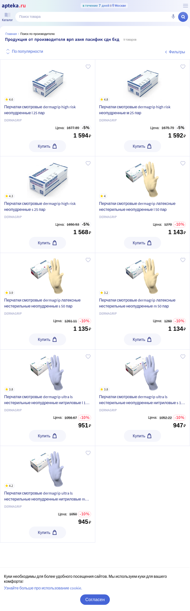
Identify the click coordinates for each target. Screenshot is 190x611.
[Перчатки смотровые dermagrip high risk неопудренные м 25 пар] (142, 81)
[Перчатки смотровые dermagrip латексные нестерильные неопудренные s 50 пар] (47, 274)
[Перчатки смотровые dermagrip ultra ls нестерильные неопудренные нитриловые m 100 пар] (47, 467)
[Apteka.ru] (13, 6)
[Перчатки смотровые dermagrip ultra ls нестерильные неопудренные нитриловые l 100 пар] (47, 371)
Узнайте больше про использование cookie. (43, 587)
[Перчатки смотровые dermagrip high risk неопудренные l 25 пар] (47, 81)
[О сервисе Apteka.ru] (185, 5)
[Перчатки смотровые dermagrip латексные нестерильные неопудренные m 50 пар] (142, 274)
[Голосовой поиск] (173, 17)
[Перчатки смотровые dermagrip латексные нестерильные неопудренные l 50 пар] (142, 177)
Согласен (95, 599)
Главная (11, 34)
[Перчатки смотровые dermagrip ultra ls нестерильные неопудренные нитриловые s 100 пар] (142, 371)
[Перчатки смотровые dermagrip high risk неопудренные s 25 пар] (47, 177)
